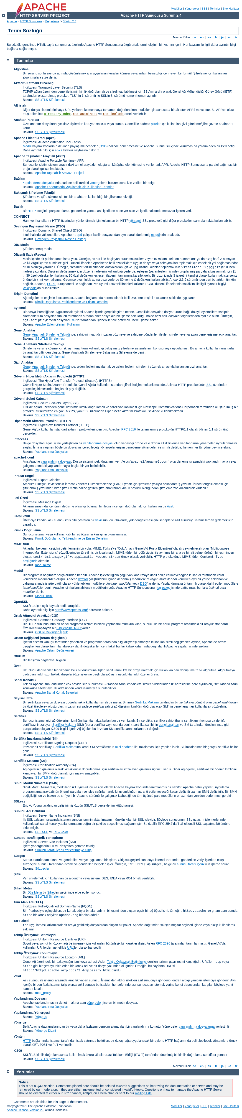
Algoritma (21, 69)
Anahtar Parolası (26, 120)
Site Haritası (231, 8)
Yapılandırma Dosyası (30, 998)
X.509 (18, 1050)
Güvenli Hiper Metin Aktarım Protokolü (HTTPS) (49, 376)
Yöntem (19, 1036)
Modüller (176, 8)
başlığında (30, 561)
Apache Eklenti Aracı (29, 138)
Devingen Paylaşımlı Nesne (34, 226)
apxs (59, 150)
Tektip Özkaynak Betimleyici (35, 935)
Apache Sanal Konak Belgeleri (56, 692)
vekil (98, 520)
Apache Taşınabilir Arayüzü (34, 156)
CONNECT (21, 216)
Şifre (17, 874)
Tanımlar (25, 60)
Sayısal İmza (23, 698)
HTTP (32, 211)
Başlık (18, 206)
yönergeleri (94, 1002)
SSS (204, 8)
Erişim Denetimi (26, 293)
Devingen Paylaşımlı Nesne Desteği (60, 239)
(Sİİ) (55, 738)
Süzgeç (19, 856)
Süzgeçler (42, 868)
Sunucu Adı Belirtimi (29, 811)
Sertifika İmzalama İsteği (32, 738)
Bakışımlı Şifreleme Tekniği (34, 192)
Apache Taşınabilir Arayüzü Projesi (59, 173)
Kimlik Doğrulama (27, 530)
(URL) (80, 957)
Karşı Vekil (22, 516)
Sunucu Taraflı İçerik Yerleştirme (38, 838)
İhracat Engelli (25, 476)
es (209, 37)
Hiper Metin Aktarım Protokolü (36, 421)
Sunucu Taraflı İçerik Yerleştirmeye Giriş (63, 850)
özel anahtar (123, 747)
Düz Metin (21, 245)
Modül (27, 146)
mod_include (113, 114)
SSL (209, 385)
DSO (103, 146)
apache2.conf (24, 457)
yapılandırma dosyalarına (196, 1026)
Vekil (17, 976)
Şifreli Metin (23, 888)
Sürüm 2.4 (69, 21)
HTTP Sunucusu (31, 21)
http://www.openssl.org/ (71, 610)
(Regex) (40, 254)
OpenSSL (21, 602)
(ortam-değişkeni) (53, 638)
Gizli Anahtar (23, 362)
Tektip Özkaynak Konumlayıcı (36, 953)
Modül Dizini (43, 596)
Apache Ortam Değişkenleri (54, 650)
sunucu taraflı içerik (190, 864)
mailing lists (143, 1093)
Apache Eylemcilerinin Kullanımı (58, 324)
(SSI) (72, 842)
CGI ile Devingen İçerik (51, 632)
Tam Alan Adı (23, 902)
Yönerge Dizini (45, 1030)
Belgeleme (52, 21)
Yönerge (41, 1017)
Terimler (215, 8)
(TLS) (78, 87)
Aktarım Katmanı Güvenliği (34, 83)
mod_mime (43, 565)
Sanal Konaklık (25, 680)
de (194, 37)
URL (70, 947)
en (201, 37)
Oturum (19, 656)
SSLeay (19, 801)
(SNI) (76, 815)
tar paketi (164, 587)
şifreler (155, 124)
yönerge (95, 183)
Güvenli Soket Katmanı (31, 398)
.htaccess (21, 439)
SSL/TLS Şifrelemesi (49, 100)
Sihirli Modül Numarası (31, 783)
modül (155, 235)
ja (222, 37)
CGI (73, 320)
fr (216, 37)
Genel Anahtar (24, 330)
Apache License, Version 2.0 (25, 1110)
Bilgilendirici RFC (69, 628)
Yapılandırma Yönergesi (32, 1012)
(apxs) (51, 138)
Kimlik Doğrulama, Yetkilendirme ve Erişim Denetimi (71, 302)
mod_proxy (43, 993)
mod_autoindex (85, 114)
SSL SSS (41, 832)
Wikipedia (30, 288)
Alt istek (20, 105)
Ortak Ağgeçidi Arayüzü (32, 615)
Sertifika (20, 716)
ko (229, 37)
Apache (12, 21)
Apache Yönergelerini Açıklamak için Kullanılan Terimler (74, 187)
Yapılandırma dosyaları (39, 183)
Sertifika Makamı (147, 702)
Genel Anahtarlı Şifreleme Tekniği (46, 334)
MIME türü (21, 544)
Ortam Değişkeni (26, 638)
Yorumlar (25, 1072)
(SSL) (74, 403)
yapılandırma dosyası (98, 443)
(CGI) (54, 615)
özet (170, 506)
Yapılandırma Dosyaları (51, 451)
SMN (53, 783)
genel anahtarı (169, 724)
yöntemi (135, 220)
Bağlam (19, 178)
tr (236, 37)
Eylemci (20, 308)
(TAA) (38, 902)
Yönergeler (192, 8)
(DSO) (60, 226)
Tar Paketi (21, 921)
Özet (17, 666)
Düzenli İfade (23, 254)
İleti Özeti (21, 498)
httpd (77, 235)
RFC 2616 (128, 429)
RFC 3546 (60, 832)
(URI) (82, 939)
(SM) (43, 761)
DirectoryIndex (57, 114)
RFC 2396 (163, 943)
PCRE (51, 284)
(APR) (60, 156)
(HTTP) (65, 421)
